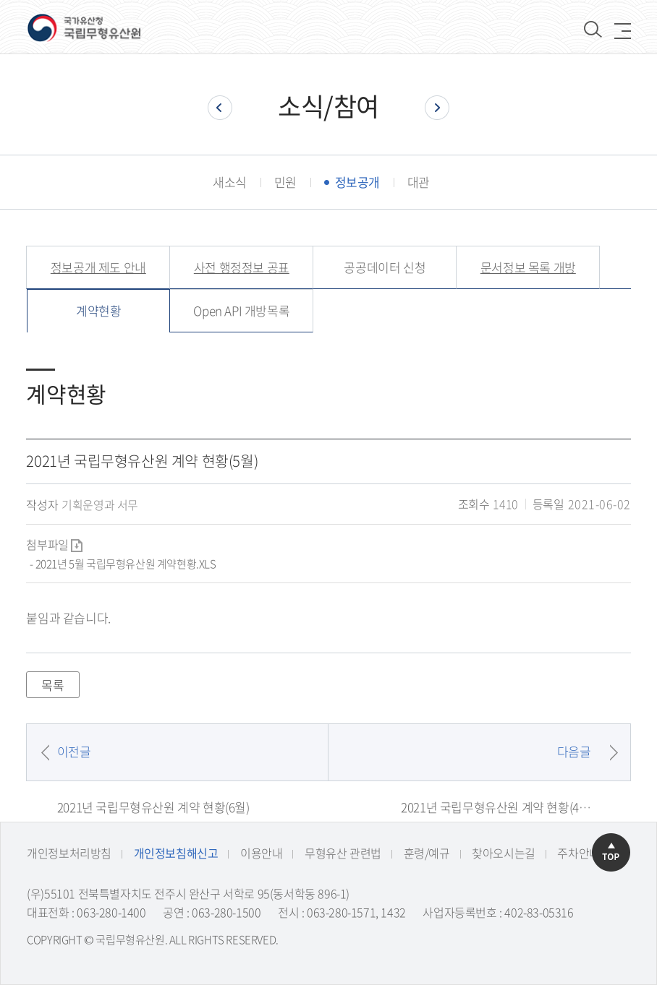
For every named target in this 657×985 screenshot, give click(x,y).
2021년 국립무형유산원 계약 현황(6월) (153, 807)
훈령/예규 (427, 852)
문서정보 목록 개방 (528, 267)
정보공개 (357, 182)
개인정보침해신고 (176, 852)
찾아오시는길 (503, 852)
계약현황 (98, 310)
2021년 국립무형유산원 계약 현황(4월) (497, 807)
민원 (285, 182)
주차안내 (578, 852)
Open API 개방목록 (241, 310)
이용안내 (261, 852)
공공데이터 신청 (384, 267)
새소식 (230, 182)
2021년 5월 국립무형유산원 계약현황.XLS (125, 564)
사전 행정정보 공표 (241, 267)
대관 (418, 182)
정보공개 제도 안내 (98, 267)
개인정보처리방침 (69, 852)
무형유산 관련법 (343, 852)
